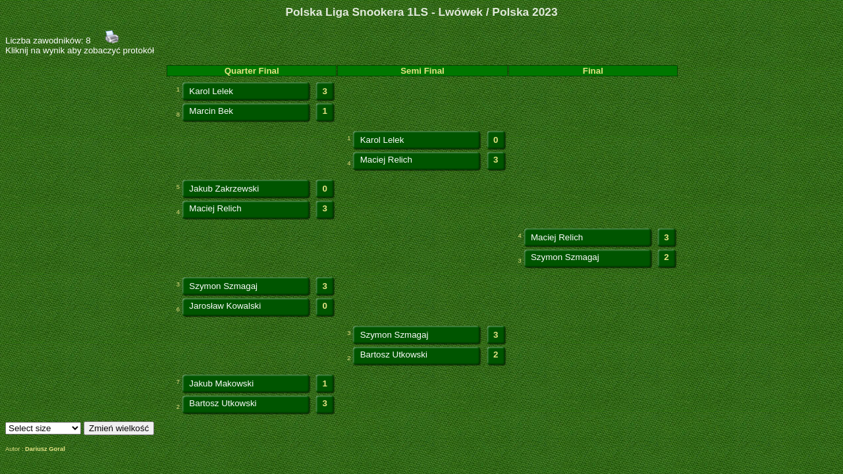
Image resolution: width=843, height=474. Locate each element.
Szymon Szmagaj (565, 257)
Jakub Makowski (221, 383)
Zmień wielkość (119, 428)
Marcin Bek (211, 111)
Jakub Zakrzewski (224, 189)
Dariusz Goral (45, 449)
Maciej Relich (386, 160)
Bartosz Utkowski (393, 354)
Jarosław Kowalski (225, 306)
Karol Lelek (211, 91)
